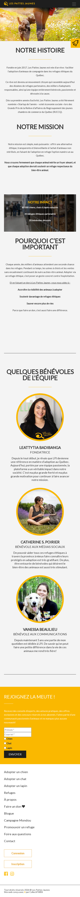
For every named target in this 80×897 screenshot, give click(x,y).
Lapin (9, 748)
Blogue (9, 813)
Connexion (17, 853)
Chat (8, 743)
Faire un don (14, 806)
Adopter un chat (15, 779)
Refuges (9, 793)
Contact (9, 841)
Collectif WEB (36, 892)
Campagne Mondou (17, 820)
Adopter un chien (16, 772)
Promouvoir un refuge (19, 827)
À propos (10, 799)
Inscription (17, 864)
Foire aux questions (17, 834)
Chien (9, 738)
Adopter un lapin (15, 786)
